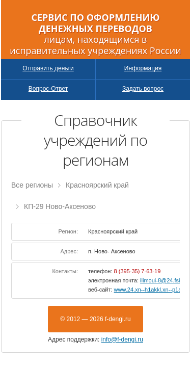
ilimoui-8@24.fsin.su (165, 280)
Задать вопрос (142, 88)
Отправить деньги (47, 68)
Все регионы (32, 185)
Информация (142, 68)
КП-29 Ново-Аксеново (60, 206)
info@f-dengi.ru (122, 339)
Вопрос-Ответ (48, 88)
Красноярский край (97, 185)
